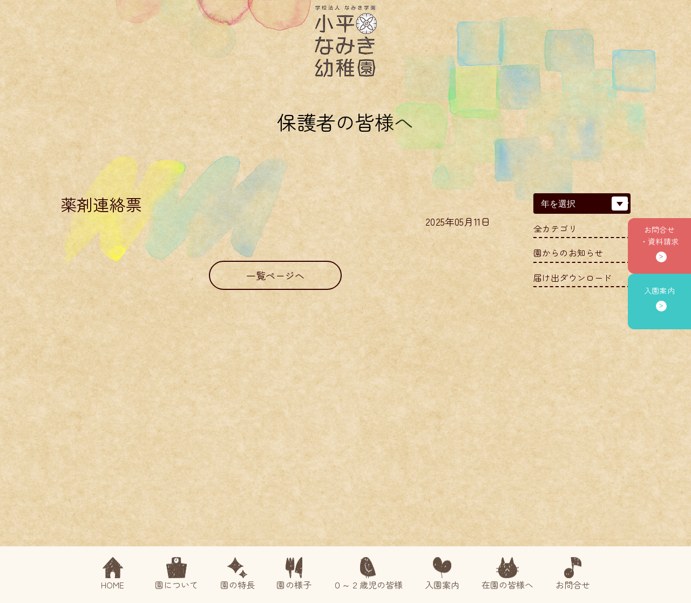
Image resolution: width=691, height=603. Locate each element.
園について (177, 574)
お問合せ (573, 574)
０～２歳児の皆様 (368, 574)
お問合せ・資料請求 (659, 235)
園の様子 (293, 574)
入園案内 (442, 574)
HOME (113, 574)
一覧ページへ (275, 275)
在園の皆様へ (508, 574)
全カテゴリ (555, 228)
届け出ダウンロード (572, 278)
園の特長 (237, 574)
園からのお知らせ (568, 253)
